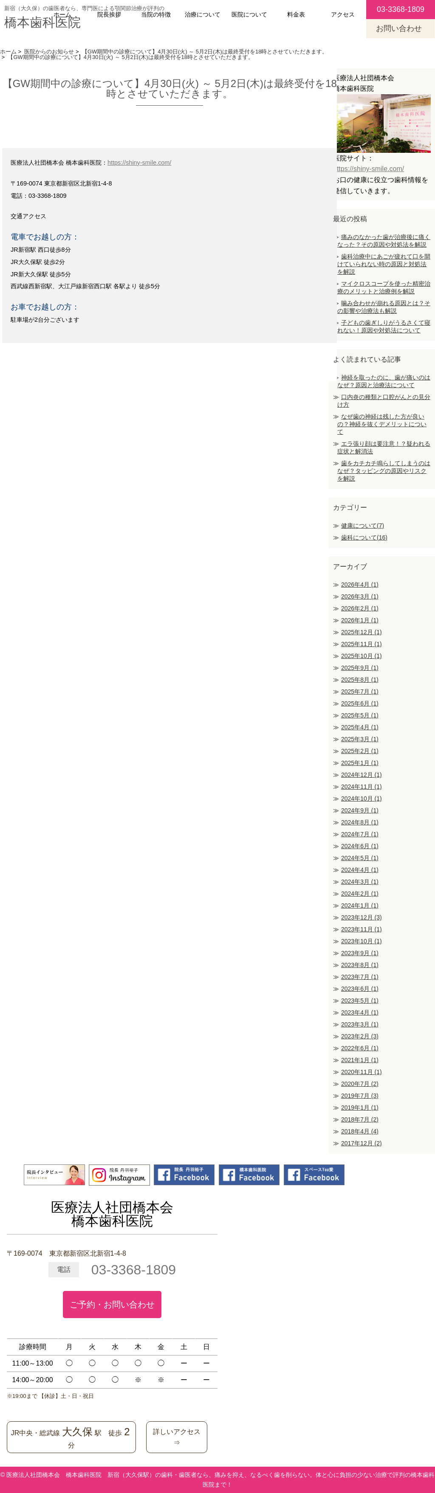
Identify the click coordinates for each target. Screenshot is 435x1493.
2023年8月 (360, 965)
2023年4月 (360, 1012)
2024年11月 (361, 786)
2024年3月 (360, 881)
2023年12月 (361, 917)
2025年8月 (360, 679)
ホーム (62, 14)
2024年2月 (360, 893)
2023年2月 (360, 1036)
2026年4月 (360, 584)
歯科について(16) (364, 537)
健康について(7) (362, 525)
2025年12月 (361, 632)
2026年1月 (360, 620)
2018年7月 (360, 1119)
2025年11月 (361, 644)
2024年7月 (360, 834)
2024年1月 (360, 905)
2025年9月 (360, 667)
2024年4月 (360, 869)
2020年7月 (360, 1083)
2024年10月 (361, 798)
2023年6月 (360, 988)
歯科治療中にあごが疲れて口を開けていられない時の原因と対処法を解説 (383, 264)
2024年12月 (361, 774)
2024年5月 (360, 858)
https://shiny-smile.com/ (139, 162)
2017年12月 (361, 1143)
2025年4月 (360, 727)
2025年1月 (360, 762)
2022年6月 (360, 1048)
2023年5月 (360, 1000)
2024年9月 (360, 810)
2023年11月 (361, 929)
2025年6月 (360, 703)
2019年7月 (360, 1095)
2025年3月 (360, 739)
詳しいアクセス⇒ (177, 1437)
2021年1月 (360, 1060)
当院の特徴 (156, 14)
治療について (202, 14)
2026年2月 (360, 608)
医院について (249, 14)
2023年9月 (360, 953)
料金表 (296, 14)
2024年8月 (360, 822)
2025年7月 (360, 691)
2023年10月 (361, 941)
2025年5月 (360, 715)
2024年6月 (360, 846)
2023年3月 (360, 1024)
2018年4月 (360, 1131)
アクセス (343, 14)
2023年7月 (360, 976)
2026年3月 (360, 596)
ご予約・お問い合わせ (112, 1304)
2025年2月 (360, 751)
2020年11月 (361, 1071)
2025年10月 (361, 655)
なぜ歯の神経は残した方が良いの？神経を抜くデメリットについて (382, 424)
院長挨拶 (109, 14)
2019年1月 (360, 1107)
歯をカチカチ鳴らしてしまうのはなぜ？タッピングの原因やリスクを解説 (383, 471)
